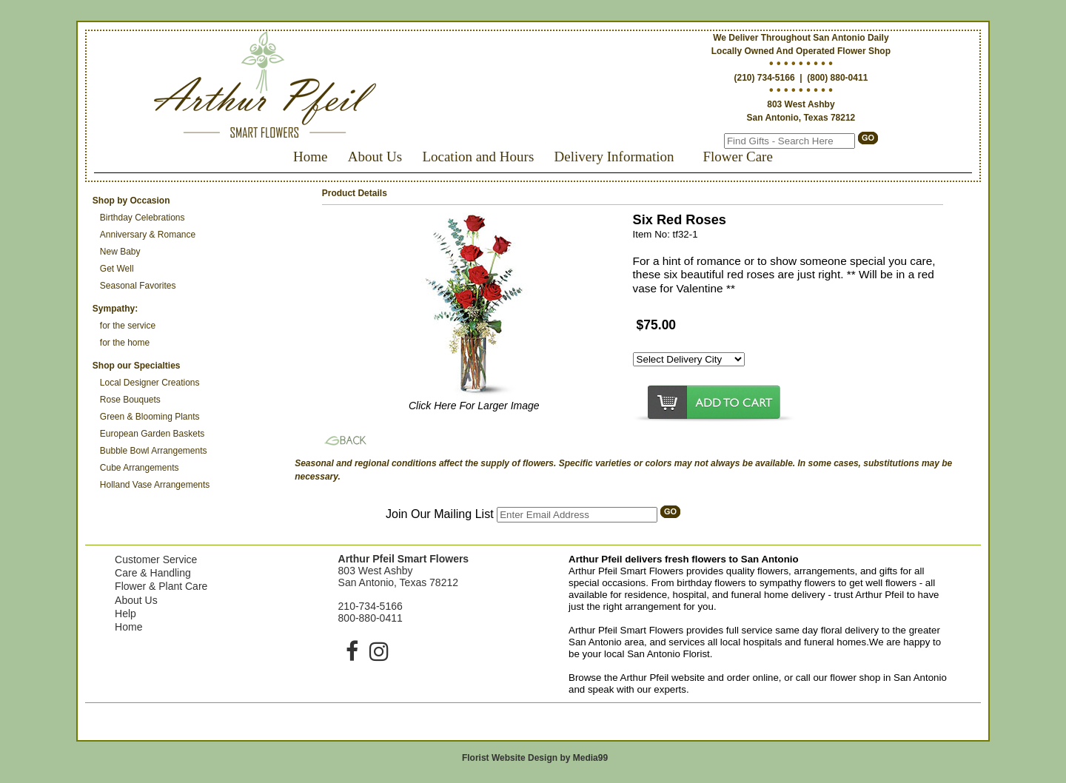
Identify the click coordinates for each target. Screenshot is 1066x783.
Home (310, 156)
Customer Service (156, 559)
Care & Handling (153, 573)
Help (125, 613)
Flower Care (737, 156)
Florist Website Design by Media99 (535, 758)
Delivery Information (614, 156)
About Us (375, 156)
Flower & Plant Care (161, 586)
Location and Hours (478, 156)
